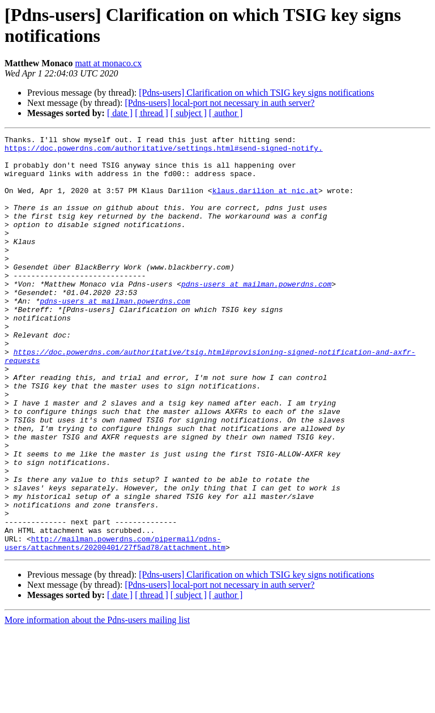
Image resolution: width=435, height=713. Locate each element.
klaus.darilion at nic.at (265, 202)
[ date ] (120, 113)
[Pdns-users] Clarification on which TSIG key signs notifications (256, 92)
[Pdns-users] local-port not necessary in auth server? (219, 103)
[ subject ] (188, 113)
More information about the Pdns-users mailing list (97, 703)
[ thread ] (151, 113)
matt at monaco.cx (108, 63)
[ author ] (226, 113)
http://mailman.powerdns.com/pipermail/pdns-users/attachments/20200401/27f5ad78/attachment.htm (115, 625)
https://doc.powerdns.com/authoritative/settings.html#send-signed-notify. (164, 151)
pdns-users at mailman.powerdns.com (256, 314)
